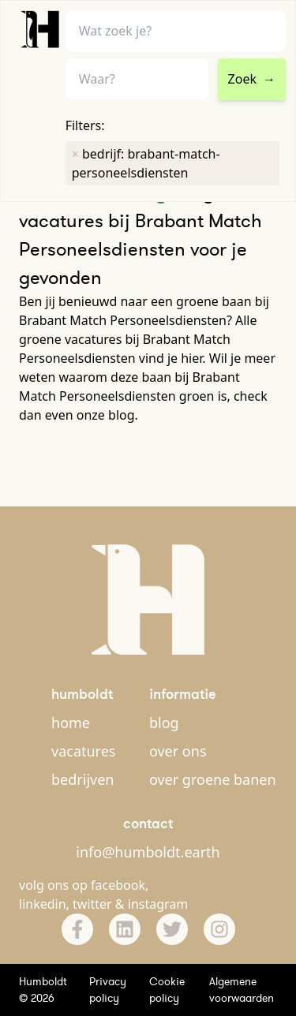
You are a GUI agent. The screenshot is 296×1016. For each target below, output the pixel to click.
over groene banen (212, 779)
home (70, 722)
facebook (118, 885)
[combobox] (137, 79)
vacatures (83, 750)
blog (164, 722)
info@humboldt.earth (147, 851)
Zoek (251, 79)
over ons (178, 750)
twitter (92, 904)
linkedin (42, 904)
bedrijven (82, 779)
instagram (158, 904)
